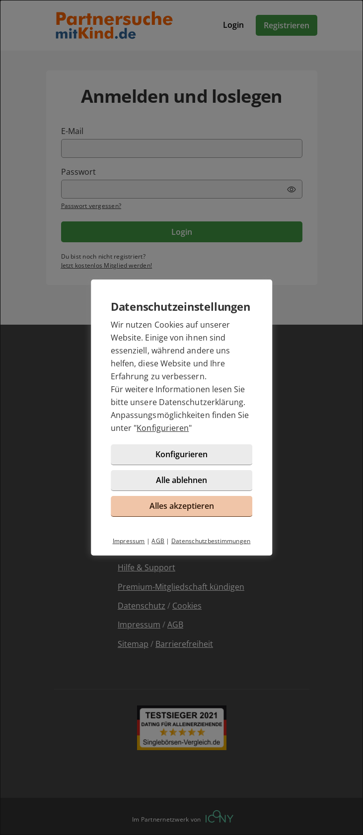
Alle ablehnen (181, 480)
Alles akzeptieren (181, 505)
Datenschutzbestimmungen (211, 541)
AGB (157, 541)
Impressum (129, 541)
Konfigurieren (163, 427)
